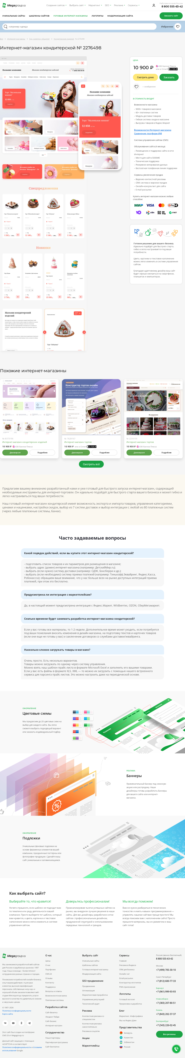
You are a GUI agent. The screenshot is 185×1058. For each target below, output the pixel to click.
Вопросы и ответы (53, 991)
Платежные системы (54, 1000)
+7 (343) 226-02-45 (166, 1025)
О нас (47, 965)
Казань (159, 1010)
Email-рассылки (126, 978)
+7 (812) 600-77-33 (166, 981)
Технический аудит (90, 1003)
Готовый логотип (127, 999)
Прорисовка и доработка (130, 1003)
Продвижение (88, 986)
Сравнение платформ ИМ (148, 133)
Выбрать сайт (76, 5)
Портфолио (50, 969)
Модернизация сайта (120, 16)
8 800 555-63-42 (172, 6)
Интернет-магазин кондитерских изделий (24, 442)
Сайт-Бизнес (50, 1021)
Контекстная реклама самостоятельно (92, 1025)
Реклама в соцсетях (91, 1031)
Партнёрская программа (56, 1042)
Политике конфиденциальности (16, 1047)
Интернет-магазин (53, 1025)
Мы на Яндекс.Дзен (127, 1020)
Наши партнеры (52, 1038)
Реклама (118, 5)
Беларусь (125, 1033)
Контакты (49, 982)
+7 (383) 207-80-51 (166, 1002)
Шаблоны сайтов (39, 16)
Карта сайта (7, 1014)
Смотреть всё (91, 464)
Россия (124, 1047)
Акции (86, 1038)
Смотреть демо (145, 77)
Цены (47, 961)
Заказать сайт (171, 16)
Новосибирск (162, 999)
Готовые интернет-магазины (70, 16)
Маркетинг (94, 5)
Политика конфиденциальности (16, 1010)
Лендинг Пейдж (52, 1017)
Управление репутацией (93, 999)
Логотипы (97, 16)
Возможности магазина (56, 995)
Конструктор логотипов (130, 982)
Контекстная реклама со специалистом (93, 1018)
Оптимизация (88, 990)
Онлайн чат (124, 974)
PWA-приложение (127, 987)
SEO (107, 5)
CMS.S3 (48, 974)
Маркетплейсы (91, 1045)
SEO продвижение (92, 980)
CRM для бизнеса (126, 969)
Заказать (169, 77)
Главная (122, 961)
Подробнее (42, 452)
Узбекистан (126, 1042)
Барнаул (160, 988)
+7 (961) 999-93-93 (166, 991)
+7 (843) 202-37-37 (166, 1014)
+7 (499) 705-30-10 (166, 969)
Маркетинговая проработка (95, 995)
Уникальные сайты (13, 16)
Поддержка (50, 987)
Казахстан (126, 1037)
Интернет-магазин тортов (78, 442)
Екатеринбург (162, 1021)
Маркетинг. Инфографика (131, 1016)
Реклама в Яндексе (127, 965)
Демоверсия (15, 452)
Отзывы (48, 978)
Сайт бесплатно (52, 1046)
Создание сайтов (55, 5)
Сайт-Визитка (51, 1012)
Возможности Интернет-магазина (152, 130)
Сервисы (133, 5)
